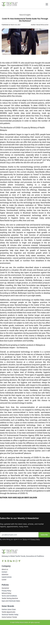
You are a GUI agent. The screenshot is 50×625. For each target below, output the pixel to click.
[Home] (10, 4)
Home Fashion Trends (9, 617)
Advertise (5, 574)
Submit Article (6, 577)
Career (4, 580)
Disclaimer (5, 588)
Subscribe (44, 535)
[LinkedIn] (11, 561)
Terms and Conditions (9, 596)
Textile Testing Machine (10, 598)
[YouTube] (14, 561)
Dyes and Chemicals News (11, 601)
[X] (5, 561)
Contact (4, 572)
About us (5, 569)
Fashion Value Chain (9, 609)
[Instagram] (8, 561)
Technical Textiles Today (10, 614)
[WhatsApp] (16, 561)
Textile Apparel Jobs (8, 612)
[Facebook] (3, 561)
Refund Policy (6, 593)
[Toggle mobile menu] (46, 4)
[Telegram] (19, 561)
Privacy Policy (35, 539)
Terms (25, 539)
